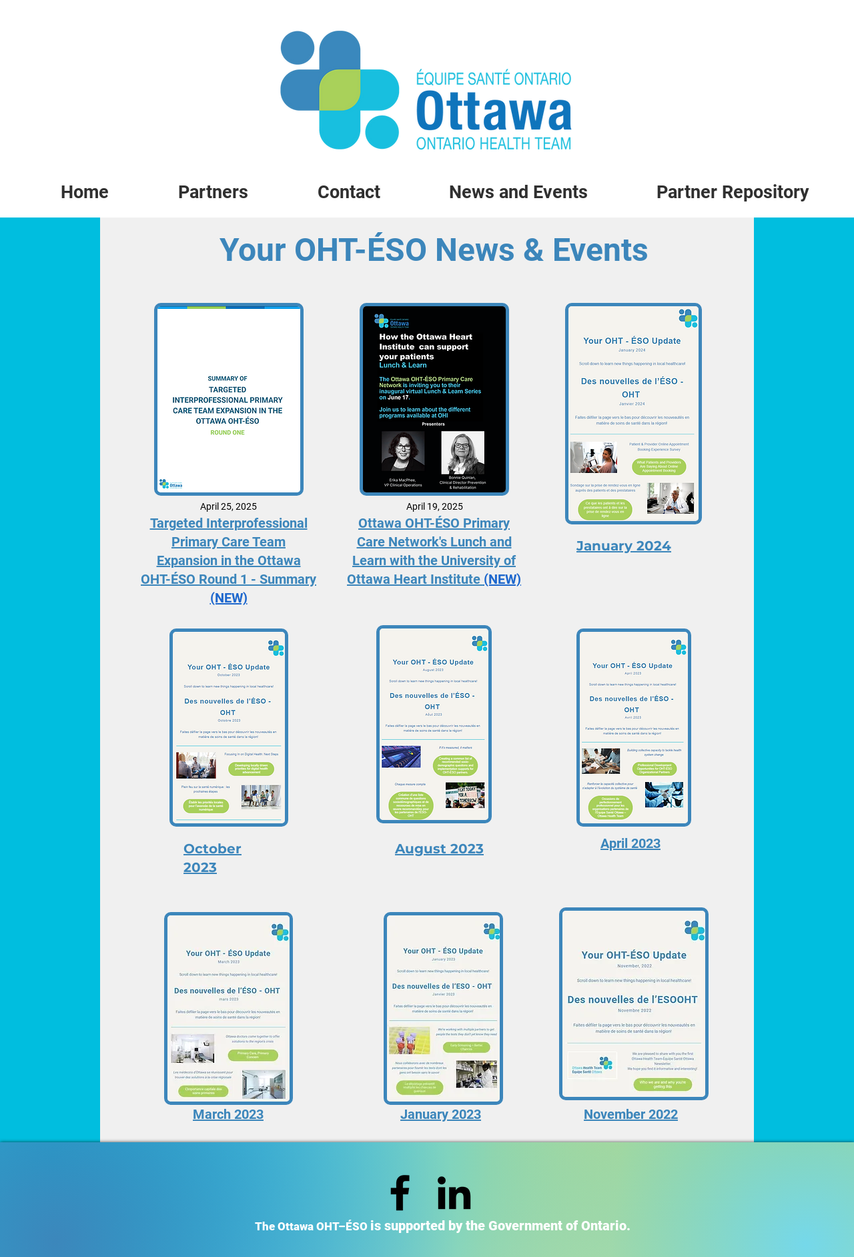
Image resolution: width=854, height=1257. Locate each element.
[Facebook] (400, 1192)
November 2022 (631, 1114)
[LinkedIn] (454, 1192)
